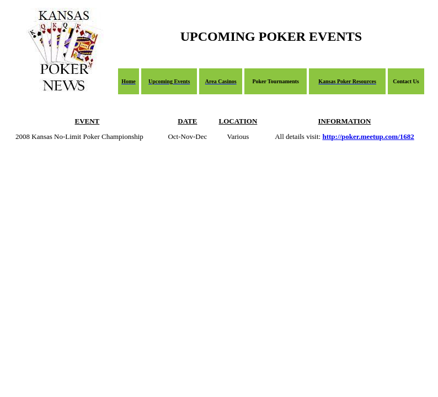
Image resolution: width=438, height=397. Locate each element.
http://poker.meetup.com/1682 (368, 136)
